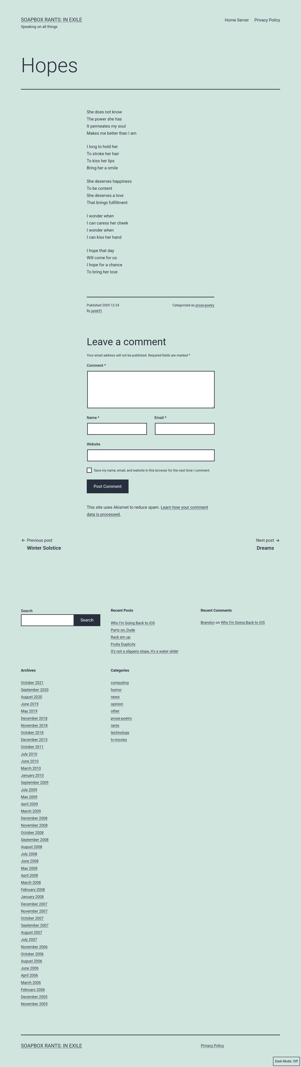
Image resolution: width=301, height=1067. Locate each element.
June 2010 (29, 761)
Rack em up (120, 637)
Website (93, 444)
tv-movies (119, 739)
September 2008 (34, 839)
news (115, 697)
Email (160, 417)
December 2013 (34, 739)
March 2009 (31, 811)
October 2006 (32, 954)
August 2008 (31, 847)
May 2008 (29, 868)
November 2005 (34, 1004)
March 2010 (31, 768)
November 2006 (34, 947)
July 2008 (29, 854)
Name (93, 417)
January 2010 (32, 775)
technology (120, 732)
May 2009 (29, 797)
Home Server (237, 20)
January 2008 (32, 896)
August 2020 (31, 697)
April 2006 (29, 975)
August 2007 (31, 932)
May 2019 (29, 711)
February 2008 (33, 889)
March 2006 (31, 982)
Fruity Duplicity (123, 644)
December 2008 (34, 818)
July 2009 (29, 790)
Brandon (208, 622)
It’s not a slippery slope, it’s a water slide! (144, 651)
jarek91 (96, 311)
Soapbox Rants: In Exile (51, 20)
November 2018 (34, 725)
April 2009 (29, 804)
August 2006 (31, 961)
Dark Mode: (286, 1061)
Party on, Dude (123, 630)
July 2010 (29, 754)
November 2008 (34, 825)
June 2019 (29, 704)
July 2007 (29, 939)
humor (116, 690)
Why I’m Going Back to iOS (133, 623)
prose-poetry (205, 305)
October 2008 (32, 832)
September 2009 (34, 782)
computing (120, 682)
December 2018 (34, 718)
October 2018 (32, 732)
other (115, 711)
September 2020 (34, 690)
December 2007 (34, 904)
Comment (96, 365)
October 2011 (32, 747)
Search (27, 611)
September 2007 (34, 925)
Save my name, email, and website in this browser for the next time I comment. (152, 470)
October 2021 (32, 682)
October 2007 (32, 918)
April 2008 (29, 875)
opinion (117, 704)
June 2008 (29, 861)
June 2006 (29, 968)
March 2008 (31, 882)
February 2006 (33, 989)
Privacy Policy (267, 20)
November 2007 (34, 911)
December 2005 (34, 997)
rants (115, 725)
